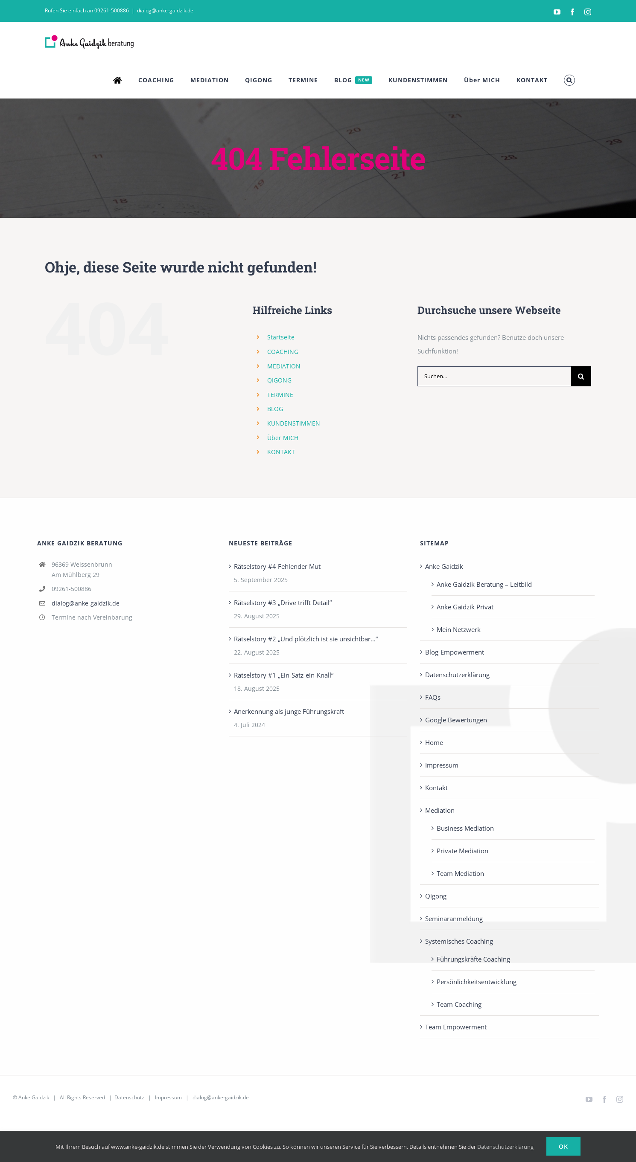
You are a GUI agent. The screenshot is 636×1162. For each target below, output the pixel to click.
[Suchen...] (494, 376)
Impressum (441, 765)
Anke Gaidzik (444, 566)
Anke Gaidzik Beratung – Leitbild (484, 584)
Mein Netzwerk (459, 629)
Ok (563, 1146)
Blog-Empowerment (454, 652)
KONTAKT (281, 452)
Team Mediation (460, 873)
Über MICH (282, 438)
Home (434, 742)
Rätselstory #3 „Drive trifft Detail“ (283, 602)
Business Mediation (465, 828)
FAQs (433, 697)
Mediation (440, 810)
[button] (569, 80)
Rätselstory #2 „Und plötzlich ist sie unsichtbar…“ (306, 639)
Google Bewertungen (456, 720)
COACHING (282, 352)
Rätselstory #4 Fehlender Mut (277, 566)
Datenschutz (129, 1097)
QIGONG (279, 380)
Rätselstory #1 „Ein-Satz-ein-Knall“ (283, 675)
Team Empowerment (456, 1027)
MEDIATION (283, 366)
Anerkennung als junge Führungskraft (289, 711)
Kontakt (436, 787)
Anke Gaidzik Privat (465, 607)
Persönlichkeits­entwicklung (476, 981)
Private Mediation (462, 850)
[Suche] (581, 376)
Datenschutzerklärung (457, 674)
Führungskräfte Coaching (473, 959)
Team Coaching (459, 1004)
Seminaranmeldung (454, 918)
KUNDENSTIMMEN (293, 423)
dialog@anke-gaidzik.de (165, 10)
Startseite (281, 337)
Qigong (435, 896)
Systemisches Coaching (459, 941)
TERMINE (280, 395)
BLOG (275, 409)
